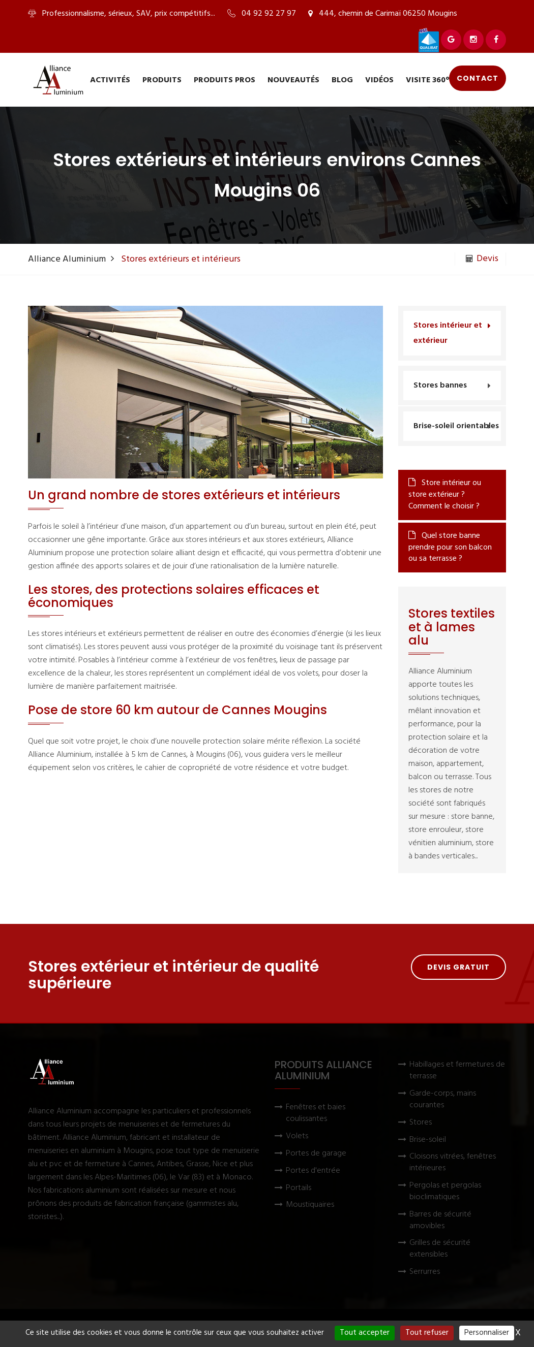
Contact (477, 78)
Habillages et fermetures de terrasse (457, 1070)
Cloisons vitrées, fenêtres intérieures (452, 1162)
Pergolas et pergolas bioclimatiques (445, 1191)
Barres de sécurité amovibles (440, 1220)
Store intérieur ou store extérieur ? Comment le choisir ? (444, 494)
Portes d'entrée (313, 1171)
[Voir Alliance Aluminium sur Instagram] (473, 39)
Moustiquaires (310, 1205)
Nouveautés (293, 80)
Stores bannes (440, 385)
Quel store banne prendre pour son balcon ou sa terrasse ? (450, 547)
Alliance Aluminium (67, 259)
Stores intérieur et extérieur (447, 333)
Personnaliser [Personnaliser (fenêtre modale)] (486, 1332)
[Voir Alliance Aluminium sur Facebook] (496, 39)
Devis (482, 259)
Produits (162, 80)
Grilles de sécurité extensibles (439, 1249)
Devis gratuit (458, 967)
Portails (298, 1188)
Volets (297, 1136)
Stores (420, 1123)
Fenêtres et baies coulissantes (315, 1113)
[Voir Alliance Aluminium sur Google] (451, 39)
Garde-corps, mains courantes (442, 1099)
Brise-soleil (427, 1140)
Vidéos (379, 80)
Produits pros (224, 80)
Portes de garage (316, 1154)
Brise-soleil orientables (456, 426)
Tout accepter (365, 1332)
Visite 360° (428, 80)
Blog (342, 80)
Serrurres (424, 1272)
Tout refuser (427, 1332)
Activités (110, 80)
